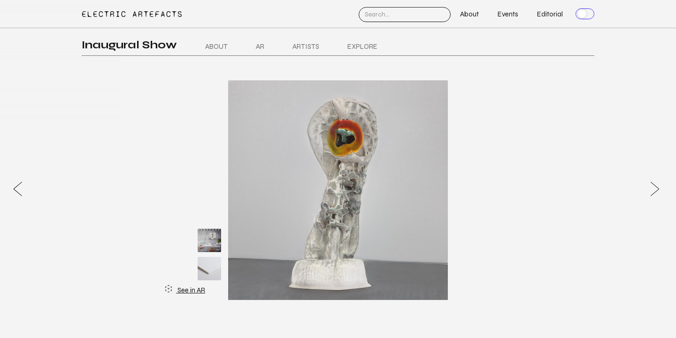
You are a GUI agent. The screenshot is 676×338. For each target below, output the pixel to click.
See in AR (185, 289)
